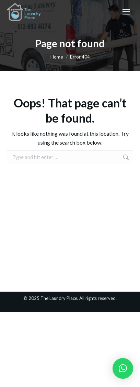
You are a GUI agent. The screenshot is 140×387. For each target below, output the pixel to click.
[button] (123, 368)
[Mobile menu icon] (126, 12)
